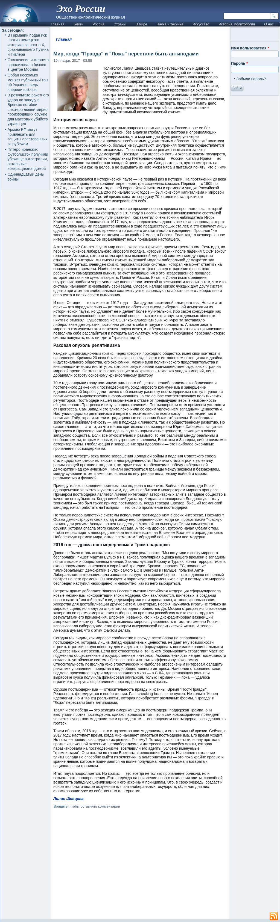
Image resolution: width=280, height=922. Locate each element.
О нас (269, 24)
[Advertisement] (140, 864)
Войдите (61, 806)
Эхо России (81, 8)
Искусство (200, 24)
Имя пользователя (250, 48)
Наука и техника (170, 24)
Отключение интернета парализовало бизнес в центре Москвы (28, 65)
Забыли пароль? (251, 79)
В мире (141, 24)
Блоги (78, 24)
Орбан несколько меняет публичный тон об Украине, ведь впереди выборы (28, 82)
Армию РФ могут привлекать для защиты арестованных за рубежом (28, 136)
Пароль (239, 63)
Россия (98, 24)
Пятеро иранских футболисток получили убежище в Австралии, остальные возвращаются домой (28, 159)
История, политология (236, 24)
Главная (57, 24)
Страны (119, 24)
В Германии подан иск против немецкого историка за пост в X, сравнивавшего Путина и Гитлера (28, 45)
